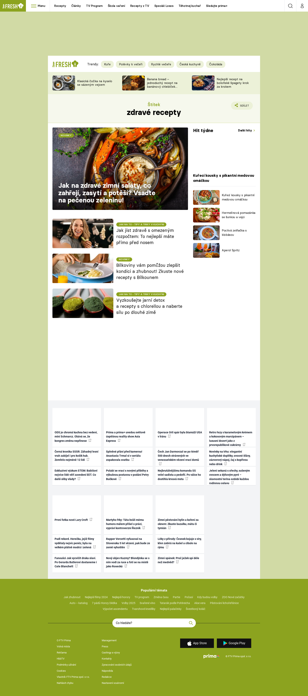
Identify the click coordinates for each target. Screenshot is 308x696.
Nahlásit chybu (65, 682)
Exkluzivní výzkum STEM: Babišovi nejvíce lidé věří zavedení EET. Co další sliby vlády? (76, 475)
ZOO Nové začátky (233, 597)
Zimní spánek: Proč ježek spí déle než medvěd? (178, 560)
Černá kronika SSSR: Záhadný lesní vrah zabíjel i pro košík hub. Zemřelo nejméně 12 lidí (76, 456)
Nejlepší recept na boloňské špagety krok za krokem (233, 82)
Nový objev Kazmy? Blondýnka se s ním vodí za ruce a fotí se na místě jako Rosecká (127, 562)
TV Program (94, 6)
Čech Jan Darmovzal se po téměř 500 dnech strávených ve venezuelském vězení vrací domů (178, 457)
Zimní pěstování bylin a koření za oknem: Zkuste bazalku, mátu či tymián (178, 524)
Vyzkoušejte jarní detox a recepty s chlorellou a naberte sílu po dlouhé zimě (149, 306)
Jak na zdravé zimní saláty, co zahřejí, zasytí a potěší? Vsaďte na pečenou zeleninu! (106, 192)
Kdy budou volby (207, 597)
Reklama (62, 652)
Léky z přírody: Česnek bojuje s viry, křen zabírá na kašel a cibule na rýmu (180, 543)
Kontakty (107, 658)
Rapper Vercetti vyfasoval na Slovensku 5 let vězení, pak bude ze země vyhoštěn (128, 543)
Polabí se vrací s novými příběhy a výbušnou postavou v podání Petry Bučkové (127, 475)
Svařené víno (147, 603)
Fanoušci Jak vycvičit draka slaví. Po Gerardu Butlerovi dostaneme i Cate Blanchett (76, 562)
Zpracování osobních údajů (117, 664)
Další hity (245, 130)
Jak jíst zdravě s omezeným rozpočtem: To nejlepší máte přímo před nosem (145, 236)
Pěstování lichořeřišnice (224, 603)
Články (76, 6)
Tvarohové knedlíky (143, 608)
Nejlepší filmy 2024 (96, 597)
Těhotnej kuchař (190, 6)
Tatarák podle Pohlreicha (175, 603)
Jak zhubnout (72, 597)
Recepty (60, 6)
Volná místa (63, 646)
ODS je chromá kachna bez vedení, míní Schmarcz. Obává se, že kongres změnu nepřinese (76, 436)
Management (109, 640)
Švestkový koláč (195, 608)
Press (105, 646)
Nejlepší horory (121, 597)
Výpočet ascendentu (115, 608)
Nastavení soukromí (113, 682)
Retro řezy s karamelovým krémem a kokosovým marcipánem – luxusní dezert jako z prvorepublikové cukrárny (230, 438)
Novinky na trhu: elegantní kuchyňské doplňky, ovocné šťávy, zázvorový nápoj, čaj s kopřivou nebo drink (229, 458)
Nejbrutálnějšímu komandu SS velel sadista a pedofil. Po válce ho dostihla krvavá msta (179, 475)
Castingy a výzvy (111, 652)
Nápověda (107, 670)
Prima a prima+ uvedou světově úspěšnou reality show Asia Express (125, 436)
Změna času (161, 597)
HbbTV (60, 658)
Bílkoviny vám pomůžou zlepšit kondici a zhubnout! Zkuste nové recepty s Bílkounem (150, 271)
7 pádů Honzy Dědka (104, 603)
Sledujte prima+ (216, 6)
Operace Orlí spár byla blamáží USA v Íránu (180, 434)
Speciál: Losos (163, 6)
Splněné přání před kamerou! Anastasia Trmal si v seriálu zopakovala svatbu (124, 456)
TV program (142, 597)
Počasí (189, 597)
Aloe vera (199, 603)
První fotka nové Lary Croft (73, 519)
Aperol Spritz (231, 250)
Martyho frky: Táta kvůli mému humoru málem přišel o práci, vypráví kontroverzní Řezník (125, 524)
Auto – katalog (79, 603)
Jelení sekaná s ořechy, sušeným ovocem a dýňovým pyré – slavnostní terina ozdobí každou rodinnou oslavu (229, 477)
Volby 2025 (128, 603)
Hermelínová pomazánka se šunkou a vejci (238, 215)
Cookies (61, 670)
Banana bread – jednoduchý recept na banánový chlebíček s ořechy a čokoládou (162, 84)
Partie (176, 597)
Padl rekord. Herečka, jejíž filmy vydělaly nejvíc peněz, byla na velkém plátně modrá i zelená (75, 543)
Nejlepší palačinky (171, 608)
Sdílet (244, 106)
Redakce (107, 676)
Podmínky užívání (66, 664)
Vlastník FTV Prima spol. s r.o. (73, 676)
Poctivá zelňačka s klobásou (234, 233)
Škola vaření (116, 6)
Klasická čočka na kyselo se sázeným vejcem (94, 83)
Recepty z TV (139, 6)
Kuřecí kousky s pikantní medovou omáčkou (238, 197)
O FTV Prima (64, 640)
